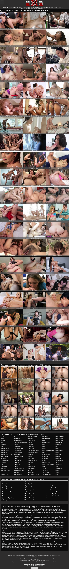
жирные (16, 462)
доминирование (18, 450)
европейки (17, 454)
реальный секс (46, 462)
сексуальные (59, 442)
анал (2, 442)
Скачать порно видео (53, 494)
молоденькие (31, 468)
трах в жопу (59, 468)
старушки (58, 456)
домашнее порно (18, 448)
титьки (57, 462)
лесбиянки (30, 444)
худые (57, 472)
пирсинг (44, 448)
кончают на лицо (32, 436)
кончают (16, 472)
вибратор (3, 468)
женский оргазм (18, 456)
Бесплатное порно (30, 496)
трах (57, 466)
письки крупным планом (48, 450)
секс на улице (59, 438)
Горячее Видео (29, 486)
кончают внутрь (18, 474)
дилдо (16, 444)
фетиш (57, 470)
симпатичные (59, 444)
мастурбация (31, 458)
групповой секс (18, 440)
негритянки (45, 436)
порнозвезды (45, 458)
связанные (44, 468)
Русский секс (5, 496)
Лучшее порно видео (30, 498)
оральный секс (46, 438)
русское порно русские (48, 464)
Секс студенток (52, 490)
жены (15, 458)
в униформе (4, 466)
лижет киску (31, 446)
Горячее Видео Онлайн (53, 496)
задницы (16, 466)
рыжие (43, 466)
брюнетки (3, 458)
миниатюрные (31, 466)
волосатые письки (5, 470)
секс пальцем (59, 440)
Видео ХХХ (5, 484)
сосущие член (59, 450)
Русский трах (28, 482)
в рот (2, 464)
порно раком (45, 456)
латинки (30, 442)
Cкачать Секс (5, 482)
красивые (30, 438)
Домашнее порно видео (8, 498)
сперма (57, 452)
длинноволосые (18, 446)
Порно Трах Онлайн (7, 488)
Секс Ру (5, 500)
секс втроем (45, 470)
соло (57, 446)
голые (15, 436)
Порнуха (50, 484)
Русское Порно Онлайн (8, 492)
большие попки (5, 448)
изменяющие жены (19, 470)
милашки (30, 462)
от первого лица (46, 442)
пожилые (44, 452)
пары (43, 444)
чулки (57, 474)
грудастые (17, 438)
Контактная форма (29, 564)
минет (29, 464)
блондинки (3, 444)
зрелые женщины (19, 468)
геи (1, 472)
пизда (43, 446)
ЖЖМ (2, 438)
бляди (2, 446)
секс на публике (60, 436)
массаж (30, 456)
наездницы (31, 472)
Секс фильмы (28, 488)
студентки (58, 458)
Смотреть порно (6, 490)
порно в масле (46, 454)
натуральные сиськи (33, 474)
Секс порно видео (30, 484)
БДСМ (2, 436)
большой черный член (6, 454)
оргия (43, 440)
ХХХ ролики (28, 492)
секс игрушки (45, 472)
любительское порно (33, 450)
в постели (3, 462)
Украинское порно (52, 482)
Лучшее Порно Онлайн (31, 494)
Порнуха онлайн (52, 486)
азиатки (3, 440)
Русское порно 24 (29, 500)
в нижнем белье (5, 460)
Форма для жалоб (40, 564)
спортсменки (59, 454)
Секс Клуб (4, 486)
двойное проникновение (20, 442)
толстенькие (59, 464)
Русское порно (6, 494)
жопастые (17, 464)
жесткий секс (17, 460)
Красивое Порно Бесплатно (54, 492)
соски (57, 448)
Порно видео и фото (30, 490)
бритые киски (4, 456)
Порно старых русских (53, 488)
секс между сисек (46, 474)
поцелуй (44, 460)
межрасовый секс (32, 460)
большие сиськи (5, 450)
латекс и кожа (31, 440)
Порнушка (50, 498)
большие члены (5, 452)
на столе (30, 470)
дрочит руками (18, 452)
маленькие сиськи (33, 452)
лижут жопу (31, 448)
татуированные (59, 460)
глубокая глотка (5, 474)
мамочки (30, 454)
